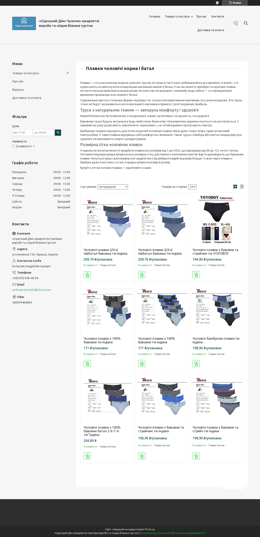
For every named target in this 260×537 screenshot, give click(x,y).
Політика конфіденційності (189, 533)
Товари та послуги (177, 16)
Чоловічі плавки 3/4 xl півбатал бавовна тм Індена (105, 251)
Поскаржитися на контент (155, 533)
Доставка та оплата (210, 30)
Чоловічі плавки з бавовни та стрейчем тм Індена (161, 429)
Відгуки (18, 89)
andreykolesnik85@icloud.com (31, 289)
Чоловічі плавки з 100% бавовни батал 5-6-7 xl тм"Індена (102, 431)
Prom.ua (150, 529)
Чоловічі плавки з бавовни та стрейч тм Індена (215, 429)
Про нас (201, 16)
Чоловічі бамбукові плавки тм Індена (216, 340)
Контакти (217, 16)
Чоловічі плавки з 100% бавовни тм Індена (102, 340)
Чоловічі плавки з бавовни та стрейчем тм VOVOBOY (215, 251)
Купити (87, 274)
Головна (154, 16)
